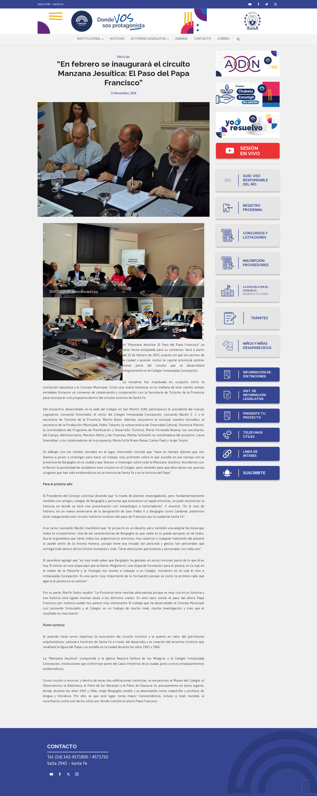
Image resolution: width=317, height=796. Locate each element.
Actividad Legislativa (148, 38)
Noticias (117, 38)
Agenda (181, 38)
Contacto (202, 38)
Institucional (89, 38)
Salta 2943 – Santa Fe (50, 4)
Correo (223, 38)
